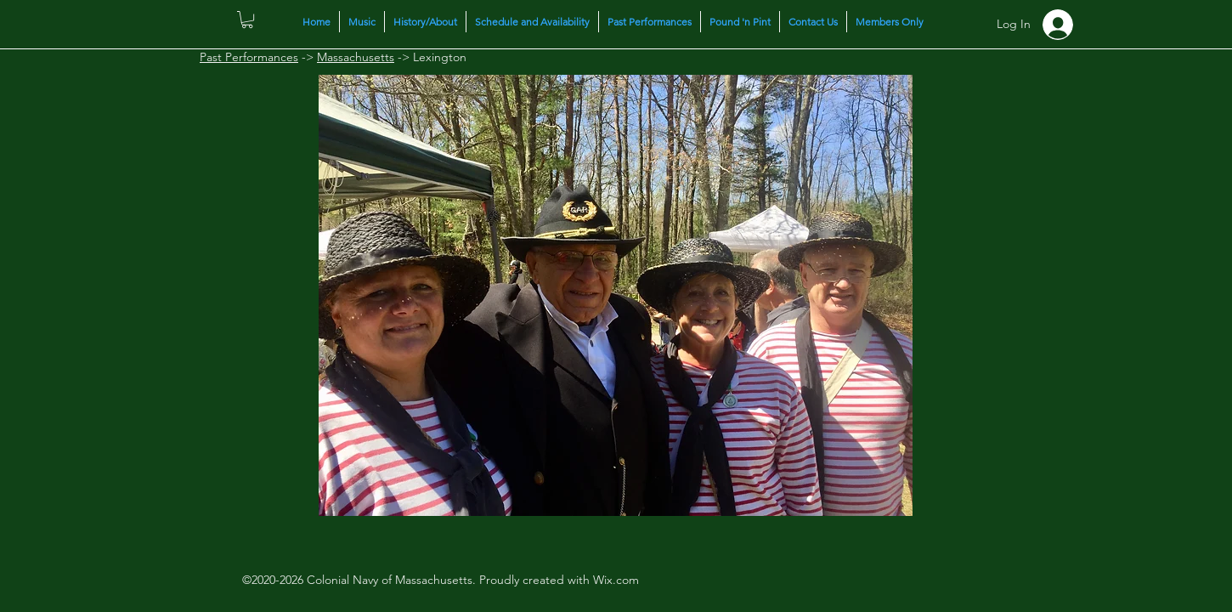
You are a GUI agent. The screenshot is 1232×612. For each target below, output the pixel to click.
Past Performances (249, 57)
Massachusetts (355, 57)
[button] (247, 19)
